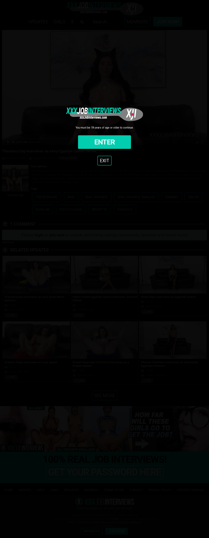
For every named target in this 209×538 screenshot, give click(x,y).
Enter (104, 142)
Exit (104, 160)
